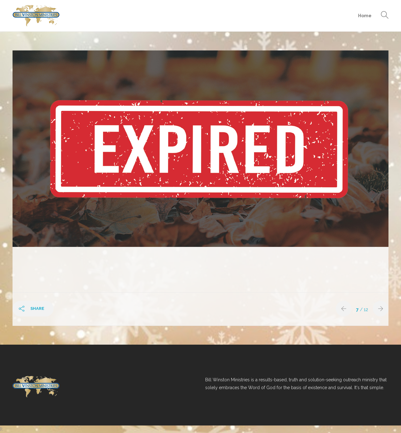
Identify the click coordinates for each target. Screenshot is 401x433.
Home (365, 15)
